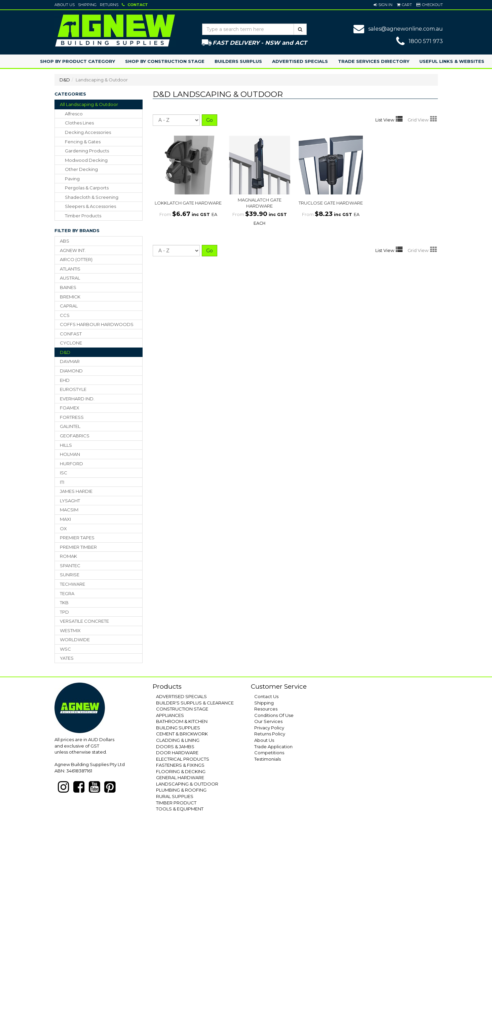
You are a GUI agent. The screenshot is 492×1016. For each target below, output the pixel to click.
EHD (65, 380)
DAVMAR (70, 361)
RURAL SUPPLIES (174, 796)
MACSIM (69, 509)
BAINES (68, 287)
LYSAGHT (70, 500)
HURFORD (71, 463)
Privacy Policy (269, 727)
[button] (383, 4)
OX (63, 528)
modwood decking (86, 160)
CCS (65, 315)
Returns (109, 4)
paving (72, 178)
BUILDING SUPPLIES (178, 727)
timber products (83, 215)
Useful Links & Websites (451, 61)
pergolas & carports (87, 187)
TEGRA (67, 593)
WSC (65, 649)
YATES (67, 658)
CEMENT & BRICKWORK (182, 733)
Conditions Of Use (274, 715)
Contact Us (266, 696)
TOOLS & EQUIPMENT (179, 808)
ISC (63, 472)
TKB (64, 602)
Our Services (268, 721)
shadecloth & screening (91, 197)
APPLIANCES (170, 715)
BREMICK (70, 296)
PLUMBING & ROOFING (181, 790)
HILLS (66, 445)
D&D (65, 79)
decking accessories (88, 132)
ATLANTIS (70, 268)
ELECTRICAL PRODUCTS (182, 759)
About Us (64, 4)
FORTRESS (72, 417)
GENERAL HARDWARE (180, 777)
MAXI (65, 519)
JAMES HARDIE (76, 491)
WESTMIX (70, 630)
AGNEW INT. (73, 250)
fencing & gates (83, 141)
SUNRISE (69, 574)
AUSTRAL (70, 278)
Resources (265, 709)
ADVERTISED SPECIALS (181, 696)
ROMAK (68, 556)
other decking (81, 169)
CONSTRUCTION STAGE (182, 709)
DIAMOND (71, 370)
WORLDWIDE (75, 639)
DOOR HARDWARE (177, 752)
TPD (64, 612)
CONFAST (71, 333)
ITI (62, 482)
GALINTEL (70, 426)
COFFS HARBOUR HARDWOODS (97, 324)
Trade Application (273, 746)
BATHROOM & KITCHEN (181, 721)
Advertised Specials (300, 61)
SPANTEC (70, 565)
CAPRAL (69, 306)
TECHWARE (72, 584)
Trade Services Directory (373, 61)
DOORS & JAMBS (175, 746)
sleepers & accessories (90, 206)
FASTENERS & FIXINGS (180, 765)
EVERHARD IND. (77, 398)
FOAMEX (69, 407)
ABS (64, 241)
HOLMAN (70, 454)
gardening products (87, 150)
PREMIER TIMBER (78, 547)
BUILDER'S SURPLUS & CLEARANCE (195, 702)
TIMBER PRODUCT (176, 802)
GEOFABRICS (74, 435)
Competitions (269, 752)
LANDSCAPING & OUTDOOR (187, 784)
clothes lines (79, 122)
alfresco (74, 113)
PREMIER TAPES (77, 537)
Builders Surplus (238, 61)
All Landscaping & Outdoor (89, 104)
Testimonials (267, 759)
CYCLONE (71, 343)
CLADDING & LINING (177, 740)
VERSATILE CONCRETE (84, 621)
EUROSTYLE (73, 389)
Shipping (87, 4)
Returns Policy (269, 733)
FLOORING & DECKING (180, 771)
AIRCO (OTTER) (76, 259)
